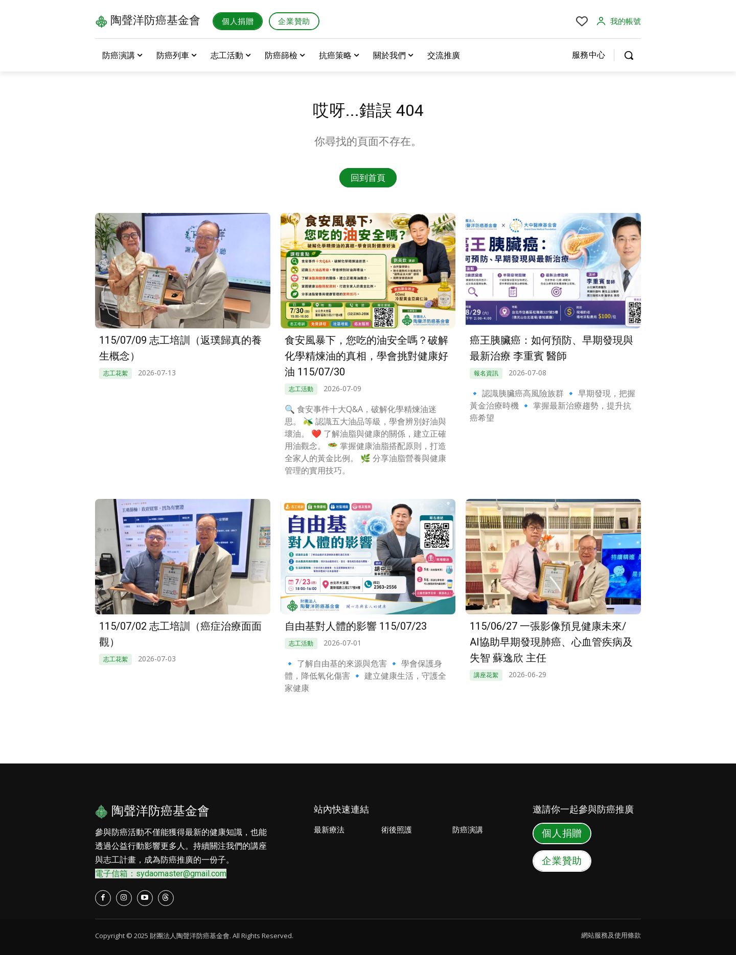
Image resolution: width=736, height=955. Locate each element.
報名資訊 (486, 372)
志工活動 (301, 387)
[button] (628, 55)
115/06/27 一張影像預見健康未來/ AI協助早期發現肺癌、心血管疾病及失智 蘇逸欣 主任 (551, 640)
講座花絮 (486, 672)
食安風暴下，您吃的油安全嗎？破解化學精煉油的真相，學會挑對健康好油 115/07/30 (366, 355)
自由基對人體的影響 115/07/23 (356, 625)
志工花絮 (115, 372)
